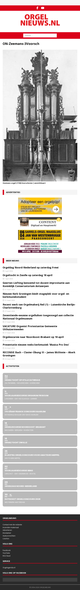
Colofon (6, 538)
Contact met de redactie (12, 524)
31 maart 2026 (10, 289)
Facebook (7, 550)
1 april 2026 (9, 279)
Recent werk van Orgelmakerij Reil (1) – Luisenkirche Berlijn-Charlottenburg (39, 306)
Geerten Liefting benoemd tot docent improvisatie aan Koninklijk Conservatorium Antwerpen (36, 284)
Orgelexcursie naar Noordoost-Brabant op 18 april (33, 337)
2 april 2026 (9, 271)
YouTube (6, 553)
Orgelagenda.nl (9, 567)
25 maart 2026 (10, 359)
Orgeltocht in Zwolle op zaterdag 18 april (27, 275)
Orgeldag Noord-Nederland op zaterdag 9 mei (31, 267)
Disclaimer (7, 533)
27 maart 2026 (10, 311)
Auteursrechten (9, 536)
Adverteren (7, 530)
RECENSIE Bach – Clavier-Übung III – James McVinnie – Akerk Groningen (39, 354)
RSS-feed (6, 556)
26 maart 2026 (10, 340)
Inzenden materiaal (11, 527)
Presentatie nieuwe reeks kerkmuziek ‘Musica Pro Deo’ (36, 344)
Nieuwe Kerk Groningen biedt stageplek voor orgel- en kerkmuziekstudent (36, 295)
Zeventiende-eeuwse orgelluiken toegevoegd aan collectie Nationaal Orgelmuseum (38, 317)
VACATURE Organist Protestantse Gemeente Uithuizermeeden (30, 328)
